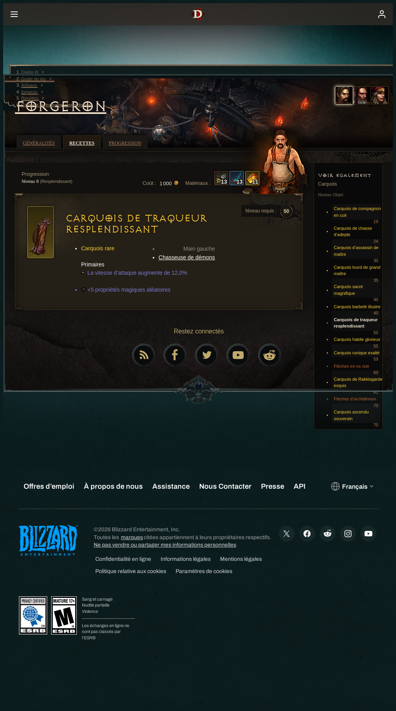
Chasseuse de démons (187, 257)
